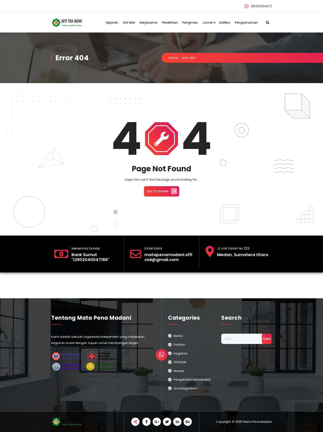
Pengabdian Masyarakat (192, 379)
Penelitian (170, 22)
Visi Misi (129, 22)
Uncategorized (185, 388)
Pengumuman (246, 22)
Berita (178, 336)
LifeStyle (180, 362)
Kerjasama (148, 22)
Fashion (179, 344)
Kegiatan (181, 353)
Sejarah (112, 22)
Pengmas (190, 22)
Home (173, 58)
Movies (179, 371)
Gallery (224, 22)
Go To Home (162, 191)
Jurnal (207, 22)
